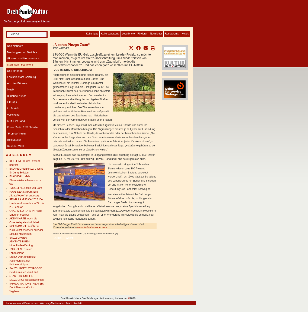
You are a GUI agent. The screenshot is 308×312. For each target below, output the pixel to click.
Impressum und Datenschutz (22, 303)
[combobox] (26, 34)
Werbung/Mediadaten (52, 303)
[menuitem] (185, 34)
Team (69, 303)
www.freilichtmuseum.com (92, 227)
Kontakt (77, 303)
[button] (131, 48)
